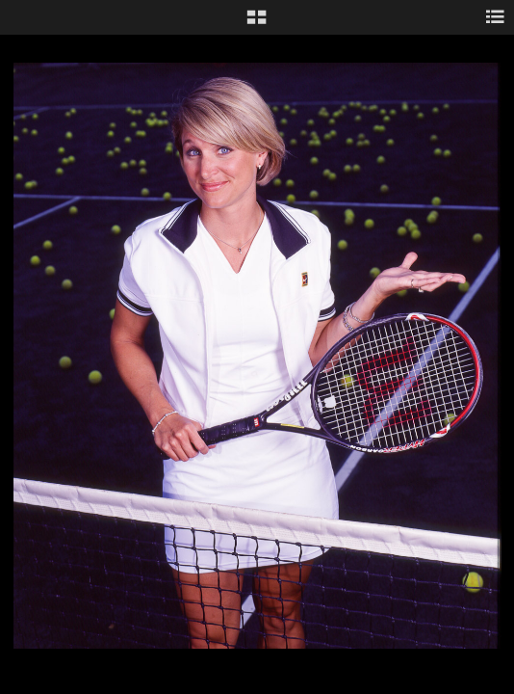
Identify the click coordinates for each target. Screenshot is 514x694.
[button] (256, 24)
